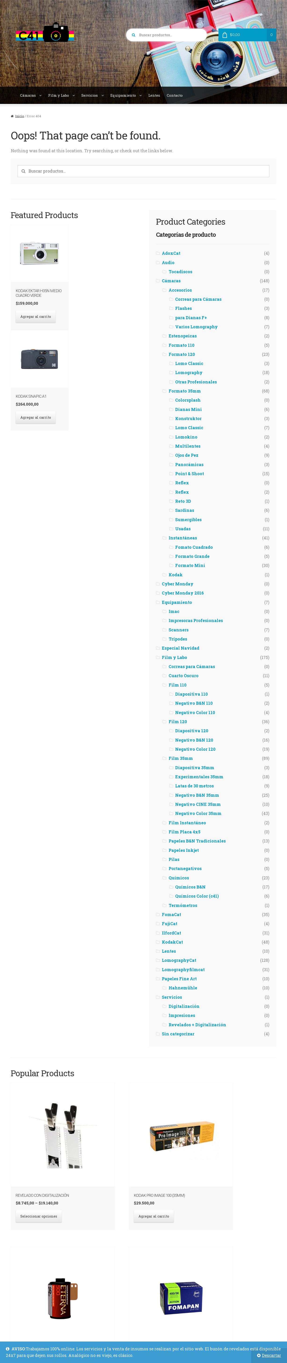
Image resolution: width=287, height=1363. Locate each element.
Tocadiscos (180, 271)
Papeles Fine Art (179, 978)
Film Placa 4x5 (184, 832)
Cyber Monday (177, 584)
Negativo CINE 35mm (198, 804)
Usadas (183, 528)
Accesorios (180, 290)
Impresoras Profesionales (196, 620)
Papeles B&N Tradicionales (197, 841)
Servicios (89, 95)
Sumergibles (188, 519)
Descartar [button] (271, 1355)
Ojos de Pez (186, 455)
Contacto (175, 95)
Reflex (182, 482)
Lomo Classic (189, 363)
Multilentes (187, 446)
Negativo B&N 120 (194, 740)
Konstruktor (188, 418)
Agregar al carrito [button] (33, 313)
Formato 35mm (185, 391)
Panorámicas (189, 464)
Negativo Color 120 (195, 749)
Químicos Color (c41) (197, 896)
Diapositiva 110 (191, 694)
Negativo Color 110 (195, 712)
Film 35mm (181, 758)
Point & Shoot (189, 473)
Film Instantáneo (187, 822)
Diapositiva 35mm (194, 767)
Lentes (154, 95)
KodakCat (172, 942)
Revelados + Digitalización (197, 1024)
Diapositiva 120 (191, 730)
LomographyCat (179, 960)
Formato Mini (190, 565)
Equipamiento (123, 95)
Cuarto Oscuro (184, 675)
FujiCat (169, 923)
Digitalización (184, 1006)
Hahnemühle (183, 988)
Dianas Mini (188, 409)
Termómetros (183, 905)
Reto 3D (183, 501)
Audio (168, 262)
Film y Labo (58, 95)
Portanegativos (185, 868)
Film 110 (177, 685)
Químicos (179, 878)
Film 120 (178, 721)
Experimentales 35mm (199, 776)
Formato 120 (182, 354)
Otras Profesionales (196, 382)
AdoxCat (171, 253)
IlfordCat (171, 933)
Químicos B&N (190, 887)
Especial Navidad (180, 648)
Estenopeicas (183, 336)
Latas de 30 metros (194, 786)
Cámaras (28, 95)
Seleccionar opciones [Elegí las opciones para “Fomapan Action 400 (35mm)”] (242, 1168)
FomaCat (171, 914)
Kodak (176, 574)
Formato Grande (192, 556)
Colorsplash (188, 400)
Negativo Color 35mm (198, 813)
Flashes (183, 308)
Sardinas (184, 510)
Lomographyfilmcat (183, 969)
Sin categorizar (178, 1034)
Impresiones (182, 1015)
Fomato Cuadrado (194, 547)
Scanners (179, 630)
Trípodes (178, 639)
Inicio (19, 116)
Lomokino (186, 437)
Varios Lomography (196, 326)
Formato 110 (181, 345)
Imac (174, 611)
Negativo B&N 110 (194, 703)
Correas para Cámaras (198, 299)
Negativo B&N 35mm (197, 795)
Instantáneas (183, 538)
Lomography (189, 372)
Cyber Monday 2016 (183, 593)
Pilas (174, 859)
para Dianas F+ (191, 317)
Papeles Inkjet (184, 850)
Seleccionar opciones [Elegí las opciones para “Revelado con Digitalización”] (36, 1168)
